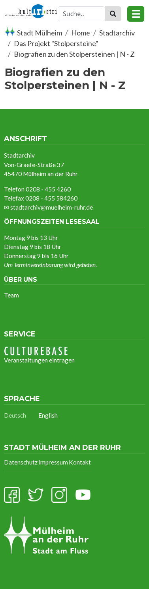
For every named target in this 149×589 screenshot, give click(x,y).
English (48, 415)
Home (80, 32)
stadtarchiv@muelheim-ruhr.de (51, 207)
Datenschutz (21, 462)
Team (11, 295)
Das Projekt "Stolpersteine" (56, 43)
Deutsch (15, 415)
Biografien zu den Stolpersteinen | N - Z (74, 54)
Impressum (53, 462)
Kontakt (80, 462)
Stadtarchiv (117, 32)
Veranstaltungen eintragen (39, 355)
